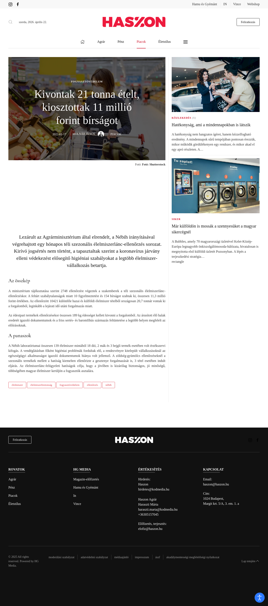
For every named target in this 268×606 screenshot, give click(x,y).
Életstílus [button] (164, 42)
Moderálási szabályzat (61, 557)
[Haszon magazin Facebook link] (18, 4)
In (74, 495)
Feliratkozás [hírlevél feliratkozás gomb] (248, 21)
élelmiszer (17, 384)
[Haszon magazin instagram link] (10, 4)
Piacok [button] (141, 42)
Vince (237, 4)
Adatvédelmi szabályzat (94, 557)
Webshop (253, 4)
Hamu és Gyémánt (204, 4)
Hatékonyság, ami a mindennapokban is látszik (211, 124)
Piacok (13, 495)
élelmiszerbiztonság (41, 384)
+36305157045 (148, 514)
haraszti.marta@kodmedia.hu (158, 509)
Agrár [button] (101, 42)
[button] (10, 22)
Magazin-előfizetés (86, 479)
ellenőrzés (92, 384)
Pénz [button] (121, 42)
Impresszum (142, 557)
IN (225, 4)
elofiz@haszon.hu (150, 529)
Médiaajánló (121, 557)
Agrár (12, 479)
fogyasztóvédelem (70, 384)
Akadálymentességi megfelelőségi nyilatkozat (192, 557)
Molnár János (88, 133)
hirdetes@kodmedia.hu (153, 489)
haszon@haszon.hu (216, 484)
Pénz (11, 487)
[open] (260, 598)
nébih (109, 384)
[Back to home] (134, 22)
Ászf (157, 557)
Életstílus (14, 504)
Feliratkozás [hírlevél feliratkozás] (20, 439)
